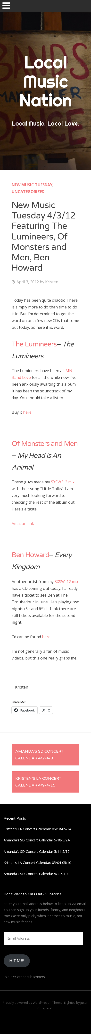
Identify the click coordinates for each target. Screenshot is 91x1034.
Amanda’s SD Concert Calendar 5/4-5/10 (35, 873)
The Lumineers (34, 344)
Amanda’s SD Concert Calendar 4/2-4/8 (39, 755)
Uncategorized (28, 191)
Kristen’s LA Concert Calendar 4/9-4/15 (38, 782)
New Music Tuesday (32, 184)
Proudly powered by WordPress (26, 1002)
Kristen (51, 282)
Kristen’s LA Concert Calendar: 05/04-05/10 (37, 862)
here (27, 412)
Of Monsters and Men (45, 444)
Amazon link (23, 523)
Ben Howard (30, 555)
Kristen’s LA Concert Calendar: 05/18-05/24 (37, 829)
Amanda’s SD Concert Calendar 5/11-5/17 (36, 851)
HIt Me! (16, 960)
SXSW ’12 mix (62, 482)
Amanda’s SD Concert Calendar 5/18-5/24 (36, 840)
